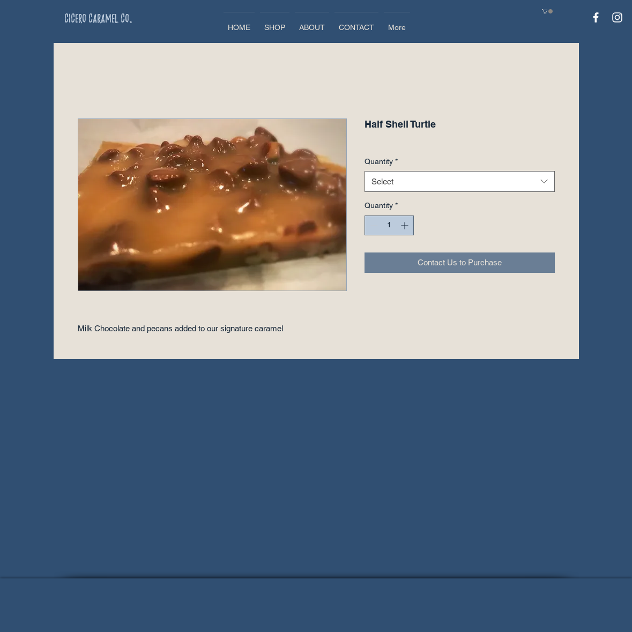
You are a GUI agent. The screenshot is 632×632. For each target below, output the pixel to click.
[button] (547, 11)
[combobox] (460, 181)
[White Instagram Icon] (617, 17)
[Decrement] (373, 225)
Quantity (381, 161)
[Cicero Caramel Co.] (117, 18)
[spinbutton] (389, 225)
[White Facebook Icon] (596, 17)
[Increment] (405, 225)
